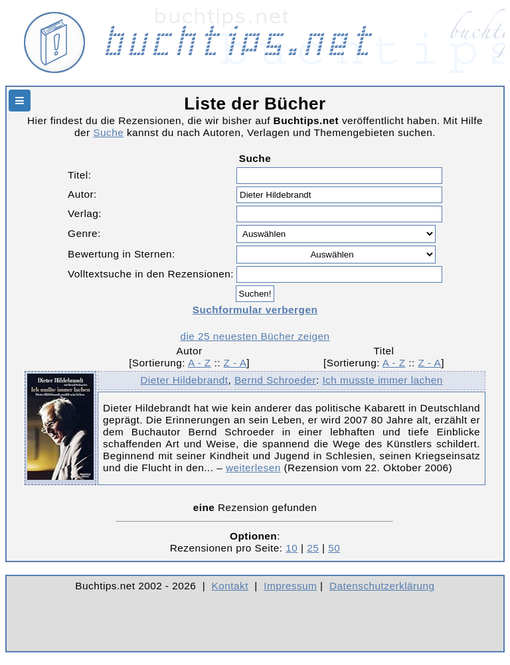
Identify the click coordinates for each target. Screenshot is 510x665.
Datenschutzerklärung (382, 585)
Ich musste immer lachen (382, 380)
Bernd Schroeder (275, 380)
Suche (108, 132)
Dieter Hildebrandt (184, 380)
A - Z (199, 362)
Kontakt (230, 585)
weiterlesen (253, 467)
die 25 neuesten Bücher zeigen (254, 336)
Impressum (290, 585)
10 (292, 548)
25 (313, 548)
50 (334, 548)
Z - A (235, 362)
